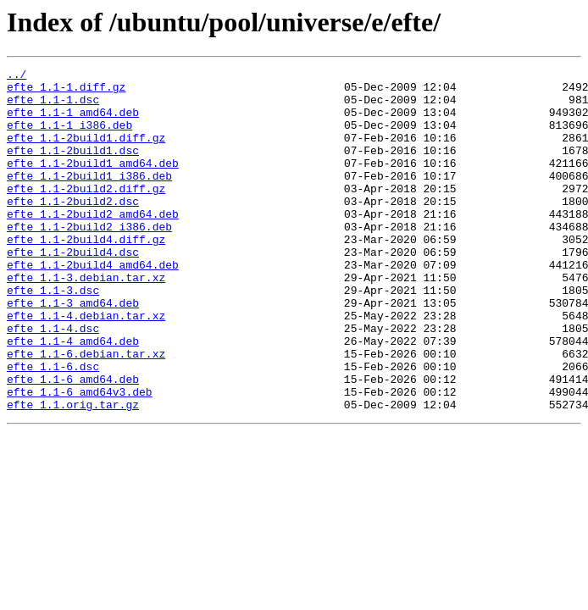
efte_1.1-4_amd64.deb (73, 396)
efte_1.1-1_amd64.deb (73, 122)
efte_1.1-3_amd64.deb (73, 350)
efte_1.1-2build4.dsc (73, 289)
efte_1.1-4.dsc (53, 381)
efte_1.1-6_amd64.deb (73, 442)
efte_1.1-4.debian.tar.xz (86, 366)
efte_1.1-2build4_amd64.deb (93, 305)
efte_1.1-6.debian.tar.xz (86, 411)
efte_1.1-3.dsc (53, 335)
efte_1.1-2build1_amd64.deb (93, 183)
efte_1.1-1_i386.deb (69, 137)
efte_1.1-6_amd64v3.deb (80, 457)
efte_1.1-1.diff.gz (66, 91)
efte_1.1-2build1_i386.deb (89, 198)
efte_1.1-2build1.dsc (73, 167)
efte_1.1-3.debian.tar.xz (86, 320)
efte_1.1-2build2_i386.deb (89, 259)
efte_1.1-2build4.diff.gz (86, 274)
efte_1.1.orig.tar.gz (73, 472)
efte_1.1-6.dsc (53, 427)
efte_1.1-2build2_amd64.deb (93, 244)
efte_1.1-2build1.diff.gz (86, 152)
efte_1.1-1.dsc (53, 106)
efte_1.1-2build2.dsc (73, 228)
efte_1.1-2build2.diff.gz (86, 213)
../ (16, 76)
